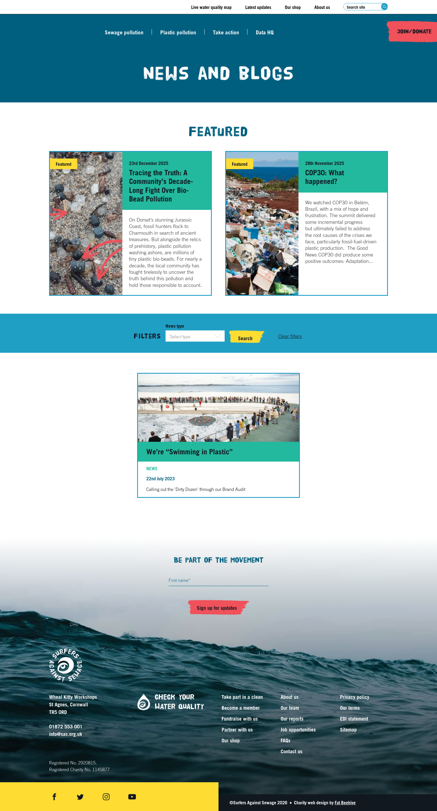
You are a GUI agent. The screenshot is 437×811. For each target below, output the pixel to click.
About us (322, 7)
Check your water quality (168, 702)
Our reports (292, 719)
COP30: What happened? (324, 177)
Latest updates (258, 7)
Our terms (350, 708)
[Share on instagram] (106, 796)
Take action (227, 32)
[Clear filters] (290, 336)
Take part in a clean (242, 697)
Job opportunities (298, 729)
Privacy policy (354, 697)
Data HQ (266, 32)
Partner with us (237, 729)
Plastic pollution (179, 32)
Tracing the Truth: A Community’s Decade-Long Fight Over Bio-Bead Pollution (161, 185)
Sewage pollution (125, 32)
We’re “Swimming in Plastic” (189, 451)
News (151, 468)
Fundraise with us (240, 719)
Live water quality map (211, 7)
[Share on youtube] (132, 796)
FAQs (285, 740)
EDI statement (354, 719)
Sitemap (348, 729)
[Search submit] (384, 6)
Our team (290, 708)
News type (175, 326)
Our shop (293, 7)
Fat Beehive (345, 802)
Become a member (241, 708)
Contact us (291, 751)
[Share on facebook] (54, 796)
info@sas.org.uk (65, 734)
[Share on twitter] (80, 796)
